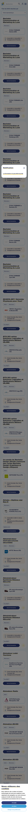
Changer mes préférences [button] (14, 809)
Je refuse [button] (14, 806)
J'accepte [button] (14, 802)
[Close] (24, 168)
